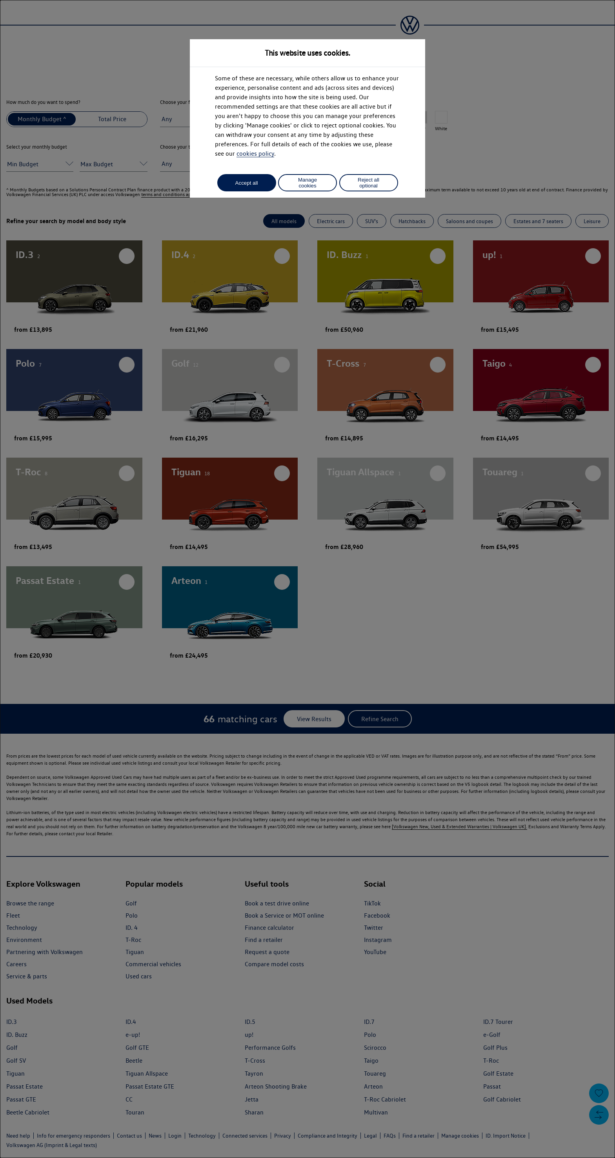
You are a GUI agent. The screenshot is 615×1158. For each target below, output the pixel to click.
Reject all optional (368, 183)
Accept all (246, 183)
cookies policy (255, 153)
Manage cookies (307, 183)
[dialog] (307, 579)
